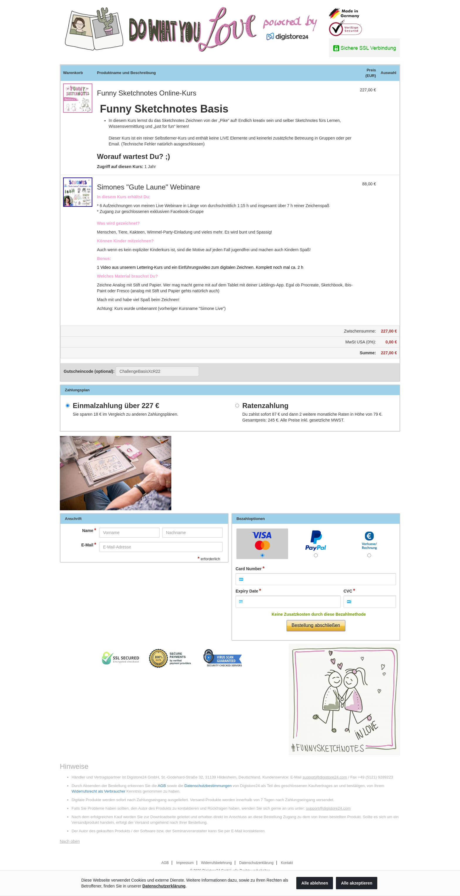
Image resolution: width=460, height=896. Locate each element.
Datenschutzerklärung (256, 863)
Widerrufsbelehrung (216, 863)
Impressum (185, 863)
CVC (348, 591)
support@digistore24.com (324, 777)
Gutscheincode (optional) (131, 371)
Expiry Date (247, 591)
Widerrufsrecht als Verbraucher (98, 791)
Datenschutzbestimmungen (207, 785)
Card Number (249, 568)
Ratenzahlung (265, 406)
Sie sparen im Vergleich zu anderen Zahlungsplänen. (125, 414)
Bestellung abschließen (316, 625)
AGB (162, 785)
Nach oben (70, 841)
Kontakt (287, 863)
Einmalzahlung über (116, 406)
